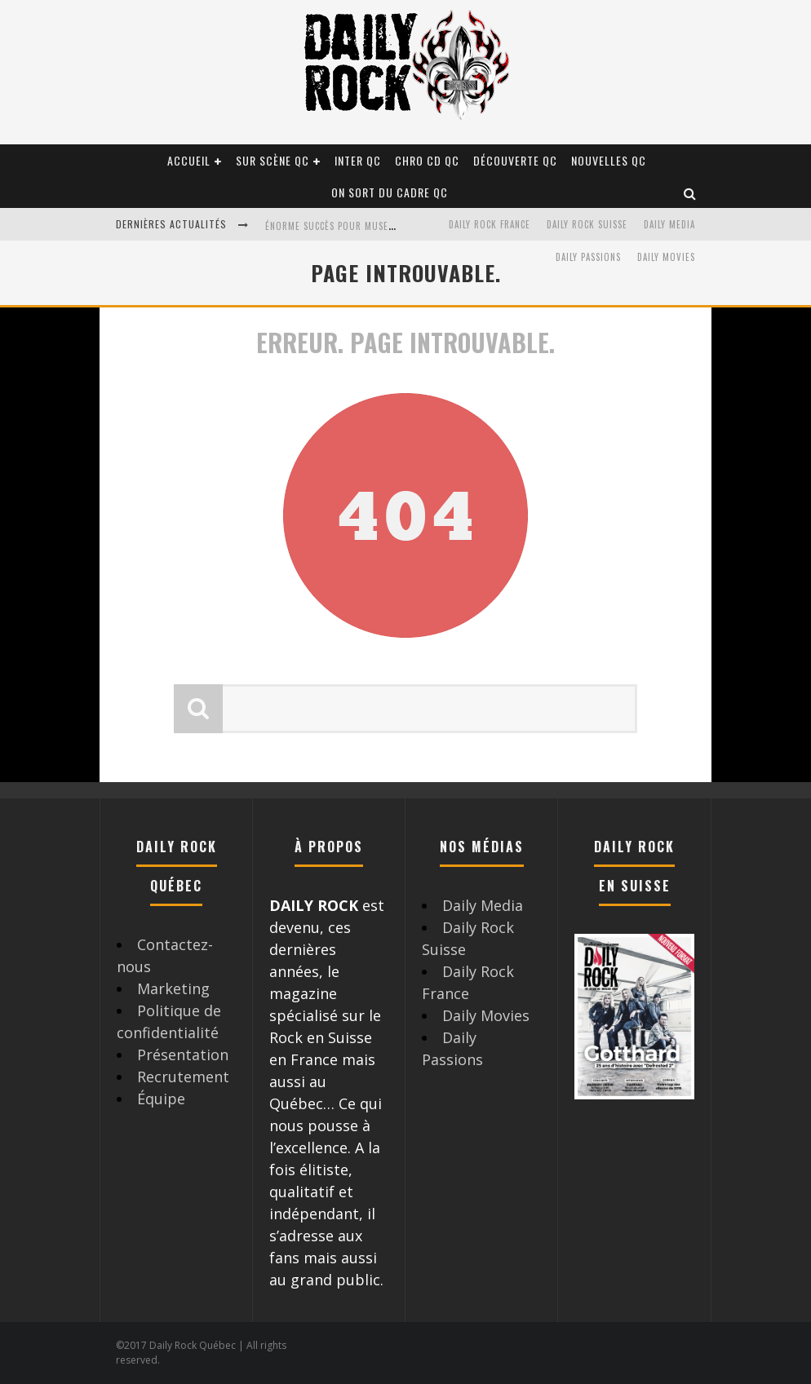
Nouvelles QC (608, 160)
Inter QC (358, 160)
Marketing (173, 988)
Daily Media (669, 224)
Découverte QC (515, 160)
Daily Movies (666, 256)
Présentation (182, 1054)
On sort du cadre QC (389, 192)
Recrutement (183, 1076)
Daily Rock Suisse (587, 224)
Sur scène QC (272, 160)
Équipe (161, 1098)
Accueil (189, 160)
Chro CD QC (427, 160)
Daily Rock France (489, 224)
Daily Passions (588, 256)
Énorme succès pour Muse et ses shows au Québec (385, 225)
